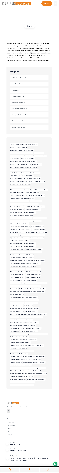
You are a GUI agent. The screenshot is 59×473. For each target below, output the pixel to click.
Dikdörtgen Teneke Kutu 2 (40, 368)
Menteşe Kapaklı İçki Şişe (39, 260)
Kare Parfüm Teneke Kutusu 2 (36, 317)
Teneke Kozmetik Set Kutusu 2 (17, 300)
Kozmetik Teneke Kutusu (15, 373)
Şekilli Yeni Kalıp (34, 232)
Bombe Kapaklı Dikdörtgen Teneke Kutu (19, 336)
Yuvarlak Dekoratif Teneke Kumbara (37, 181)
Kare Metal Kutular (29, 84)
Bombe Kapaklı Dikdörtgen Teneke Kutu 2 (19, 240)
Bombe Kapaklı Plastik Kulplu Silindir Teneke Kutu (21, 153)
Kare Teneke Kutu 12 (28, 305)
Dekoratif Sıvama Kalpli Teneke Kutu (36, 195)
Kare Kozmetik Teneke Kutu (29, 325)
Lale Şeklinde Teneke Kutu (25, 229)
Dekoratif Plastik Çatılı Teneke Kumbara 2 (30, 263)
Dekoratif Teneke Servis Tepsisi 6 (17, 271)
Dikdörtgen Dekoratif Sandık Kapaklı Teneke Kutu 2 (32, 237)
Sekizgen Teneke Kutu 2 (15, 283)
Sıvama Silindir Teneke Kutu (16, 206)
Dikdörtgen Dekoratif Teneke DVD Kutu (19, 359)
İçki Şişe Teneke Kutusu (15, 175)
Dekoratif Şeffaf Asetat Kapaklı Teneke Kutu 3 (20, 189)
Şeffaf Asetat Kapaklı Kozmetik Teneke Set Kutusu (21, 215)
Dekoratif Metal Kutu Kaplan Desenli (18, 314)
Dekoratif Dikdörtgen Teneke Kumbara (19, 370)
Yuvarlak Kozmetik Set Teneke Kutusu (37, 155)
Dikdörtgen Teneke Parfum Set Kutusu (18, 345)
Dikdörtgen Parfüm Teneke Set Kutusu (18, 353)
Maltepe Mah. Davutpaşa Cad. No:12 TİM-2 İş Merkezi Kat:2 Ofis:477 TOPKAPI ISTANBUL (29, 459)
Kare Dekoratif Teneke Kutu (16, 325)
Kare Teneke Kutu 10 (42, 314)
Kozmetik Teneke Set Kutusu (32, 308)
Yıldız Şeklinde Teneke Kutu (38, 229)
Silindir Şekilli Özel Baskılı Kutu (17, 209)
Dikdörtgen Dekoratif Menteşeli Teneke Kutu (20, 342)
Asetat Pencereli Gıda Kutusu (27, 158)
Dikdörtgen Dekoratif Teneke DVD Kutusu (19, 201)
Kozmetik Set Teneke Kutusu (16, 305)
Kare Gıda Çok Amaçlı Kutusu (17, 311)
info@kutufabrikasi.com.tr (18, 450)
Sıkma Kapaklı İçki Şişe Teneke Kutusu (31, 172)
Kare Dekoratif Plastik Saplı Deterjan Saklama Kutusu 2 (22, 246)
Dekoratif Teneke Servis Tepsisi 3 (33, 274)
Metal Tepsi (29, 90)
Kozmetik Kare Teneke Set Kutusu (17, 308)
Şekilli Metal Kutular (29, 102)
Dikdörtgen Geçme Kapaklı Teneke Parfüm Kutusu (21, 376)
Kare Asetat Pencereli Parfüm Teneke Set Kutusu (21, 218)
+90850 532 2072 (16, 444)
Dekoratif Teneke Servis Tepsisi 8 (17, 269)
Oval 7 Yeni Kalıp (43, 232)
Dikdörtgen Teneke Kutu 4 (35, 359)
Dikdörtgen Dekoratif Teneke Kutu (36, 345)
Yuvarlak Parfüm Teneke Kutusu (32, 192)
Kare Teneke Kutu (42, 288)
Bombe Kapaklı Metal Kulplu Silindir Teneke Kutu (21, 260)
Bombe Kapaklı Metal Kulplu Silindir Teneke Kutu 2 (21, 150)
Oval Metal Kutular (29, 96)
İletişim (10, 434)
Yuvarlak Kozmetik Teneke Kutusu (39, 189)
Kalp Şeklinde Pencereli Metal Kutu (33, 209)
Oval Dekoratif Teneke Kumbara (40, 283)
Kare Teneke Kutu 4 (36, 328)
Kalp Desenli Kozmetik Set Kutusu (18, 252)
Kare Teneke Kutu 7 (28, 319)
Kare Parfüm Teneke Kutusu (16, 319)
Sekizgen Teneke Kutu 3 (31, 280)
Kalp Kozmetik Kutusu (15, 263)
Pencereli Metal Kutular (29, 109)
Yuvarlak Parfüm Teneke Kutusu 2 (18, 161)
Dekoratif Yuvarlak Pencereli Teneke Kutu (19, 223)
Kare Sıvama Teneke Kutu (35, 201)
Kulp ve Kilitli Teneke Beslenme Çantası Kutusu (21, 365)
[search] (55, 3)
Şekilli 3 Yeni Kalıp (14, 229)
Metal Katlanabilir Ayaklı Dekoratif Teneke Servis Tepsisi (23, 266)
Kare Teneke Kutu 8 (24, 317)
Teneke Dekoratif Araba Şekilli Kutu (18, 379)
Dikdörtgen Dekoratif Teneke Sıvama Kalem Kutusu (22, 351)
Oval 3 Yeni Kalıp (14, 235)
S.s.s (9, 428)
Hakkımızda (11, 422)
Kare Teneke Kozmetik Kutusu (17, 192)
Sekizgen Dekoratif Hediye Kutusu (18, 280)
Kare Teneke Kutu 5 (27, 328)
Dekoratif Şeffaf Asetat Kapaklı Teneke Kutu (20, 226)
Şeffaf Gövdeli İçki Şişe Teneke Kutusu (32, 221)
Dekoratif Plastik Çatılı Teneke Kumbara (36, 379)
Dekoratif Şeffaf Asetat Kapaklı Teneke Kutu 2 (34, 206)
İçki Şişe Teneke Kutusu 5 (31, 167)
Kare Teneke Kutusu (14, 291)
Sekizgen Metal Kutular (29, 115)
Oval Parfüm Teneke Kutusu (34, 286)
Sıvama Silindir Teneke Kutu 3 (17, 170)
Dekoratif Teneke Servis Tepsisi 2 (17, 277)
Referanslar (11, 425)
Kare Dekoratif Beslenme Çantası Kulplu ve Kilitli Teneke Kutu (24, 297)
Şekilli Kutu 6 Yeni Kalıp (24, 232)
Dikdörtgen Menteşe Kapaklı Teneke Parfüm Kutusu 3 (34, 373)
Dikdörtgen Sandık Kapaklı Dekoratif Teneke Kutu (21, 368)
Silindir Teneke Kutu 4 (33, 144)
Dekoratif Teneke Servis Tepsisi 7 (33, 269)
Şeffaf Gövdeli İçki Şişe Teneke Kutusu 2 (19, 178)
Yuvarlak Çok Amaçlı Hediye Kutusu (18, 147)
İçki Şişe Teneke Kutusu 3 (27, 175)
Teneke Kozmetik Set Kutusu (31, 303)
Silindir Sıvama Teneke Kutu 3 (31, 170)
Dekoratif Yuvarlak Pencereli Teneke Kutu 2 (20, 187)
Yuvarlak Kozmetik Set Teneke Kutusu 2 (19, 155)
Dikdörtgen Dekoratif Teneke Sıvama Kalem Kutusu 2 (22, 198)
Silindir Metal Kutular (29, 127)
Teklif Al (46, 3)
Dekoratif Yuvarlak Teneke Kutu (17, 167)
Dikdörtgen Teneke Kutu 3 (16, 362)
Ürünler (29, 26)
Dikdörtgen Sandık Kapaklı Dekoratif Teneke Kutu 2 (22, 254)
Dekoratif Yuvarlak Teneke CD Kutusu (18, 144)
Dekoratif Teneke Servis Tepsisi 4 (17, 274)
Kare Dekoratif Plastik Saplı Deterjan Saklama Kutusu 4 (22, 212)
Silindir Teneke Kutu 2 (31, 161)
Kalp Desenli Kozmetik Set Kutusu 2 (34, 249)
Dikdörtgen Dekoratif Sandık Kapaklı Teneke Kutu (36, 334)
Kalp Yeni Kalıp (22, 235)
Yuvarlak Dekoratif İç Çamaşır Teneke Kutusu (20, 164)
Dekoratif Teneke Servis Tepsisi (33, 277)
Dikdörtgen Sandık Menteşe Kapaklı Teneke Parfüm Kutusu (23, 339)
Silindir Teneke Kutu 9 (15, 158)
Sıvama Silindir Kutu (14, 184)
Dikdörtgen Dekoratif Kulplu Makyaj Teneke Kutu (34, 362)
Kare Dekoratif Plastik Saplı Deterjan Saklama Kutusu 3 (22, 243)
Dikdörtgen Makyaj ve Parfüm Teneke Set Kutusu (21, 356)
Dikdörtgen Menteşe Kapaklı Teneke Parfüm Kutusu (22, 385)
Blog (9, 431)
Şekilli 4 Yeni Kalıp (14, 232)
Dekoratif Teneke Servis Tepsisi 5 (33, 271)
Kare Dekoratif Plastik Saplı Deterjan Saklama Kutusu (32, 291)
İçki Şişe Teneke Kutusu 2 (35, 178)
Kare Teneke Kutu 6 (34, 322)
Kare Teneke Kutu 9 (14, 317)
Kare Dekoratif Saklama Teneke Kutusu (28, 288)
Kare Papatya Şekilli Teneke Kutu (17, 249)
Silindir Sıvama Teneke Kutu (16, 221)
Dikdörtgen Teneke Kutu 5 (39, 356)
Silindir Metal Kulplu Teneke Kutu (34, 252)
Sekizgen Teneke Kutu (27, 283)
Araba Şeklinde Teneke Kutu (37, 226)
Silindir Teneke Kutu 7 (37, 164)
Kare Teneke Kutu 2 (24, 331)
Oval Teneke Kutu (14, 288)
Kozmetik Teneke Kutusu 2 (35, 370)
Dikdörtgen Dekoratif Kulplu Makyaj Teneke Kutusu (22, 257)
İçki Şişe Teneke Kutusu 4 (16, 172)
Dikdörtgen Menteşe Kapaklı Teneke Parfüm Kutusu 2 (22, 382)
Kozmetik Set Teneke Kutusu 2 (17, 303)
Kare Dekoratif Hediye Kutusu (17, 294)
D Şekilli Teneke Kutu (15, 237)
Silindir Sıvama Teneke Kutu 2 (31, 204)
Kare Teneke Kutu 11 (32, 314)
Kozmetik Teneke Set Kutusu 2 (32, 300)
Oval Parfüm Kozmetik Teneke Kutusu (18, 286)
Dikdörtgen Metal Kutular (29, 78)
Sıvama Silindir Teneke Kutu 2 (17, 204)
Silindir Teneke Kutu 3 (39, 153)
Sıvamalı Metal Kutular (29, 121)
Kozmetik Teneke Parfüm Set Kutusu (18, 348)
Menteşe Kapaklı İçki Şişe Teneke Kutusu (19, 322)
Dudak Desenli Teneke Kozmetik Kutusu (36, 235)
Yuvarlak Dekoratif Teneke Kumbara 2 (19, 181)
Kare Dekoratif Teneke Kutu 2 (31, 311)
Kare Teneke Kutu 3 (14, 331)
